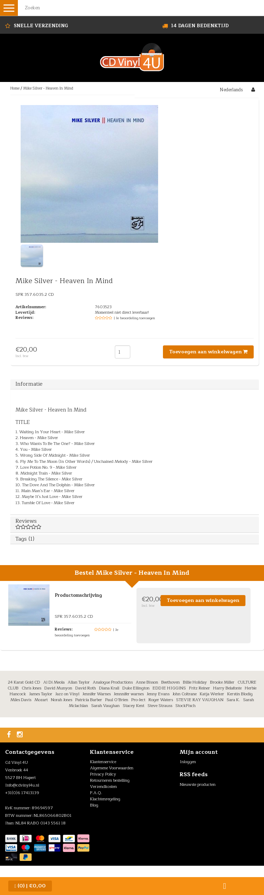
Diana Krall (109, 688)
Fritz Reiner (199, 688)
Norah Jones (61, 699)
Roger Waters (160, 699)
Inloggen (188, 761)
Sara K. (233, 699)
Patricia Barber (88, 699)
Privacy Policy (103, 774)
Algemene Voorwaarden (111, 767)
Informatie (29, 383)
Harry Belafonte (227, 688)
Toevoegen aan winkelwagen (208, 352)
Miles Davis (20, 699)
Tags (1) (24, 538)
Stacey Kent (133, 705)
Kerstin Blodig (240, 693)
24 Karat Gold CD (24, 682)
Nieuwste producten (198, 784)
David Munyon (58, 688)
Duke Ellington (136, 688)
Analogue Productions (113, 682)
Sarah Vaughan (105, 705)
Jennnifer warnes (129, 693)
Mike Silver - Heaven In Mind (48, 88)
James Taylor (40, 693)
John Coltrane (185, 693)
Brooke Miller (222, 682)
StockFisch (185, 705)
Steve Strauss (159, 705)
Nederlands (231, 90)
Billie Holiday (195, 682)
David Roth (85, 688)
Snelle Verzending (41, 26)
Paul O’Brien (116, 699)
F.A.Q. (96, 792)
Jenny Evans (158, 693)
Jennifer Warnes (96, 693)
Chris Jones (31, 688)
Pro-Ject (138, 699)
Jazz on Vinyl (67, 693)
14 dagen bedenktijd (200, 26)
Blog (94, 805)
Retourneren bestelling (110, 780)
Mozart (41, 699)
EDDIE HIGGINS (169, 688)
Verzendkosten (103, 786)
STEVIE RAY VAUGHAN (199, 699)
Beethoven (170, 682)
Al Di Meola (54, 682)
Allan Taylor (79, 682)
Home (15, 88)
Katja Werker (212, 693)
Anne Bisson (147, 682)
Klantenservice (103, 761)
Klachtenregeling (105, 798)
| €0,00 (30, 886)
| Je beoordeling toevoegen (134, 318)
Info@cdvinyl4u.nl (22, 785)
